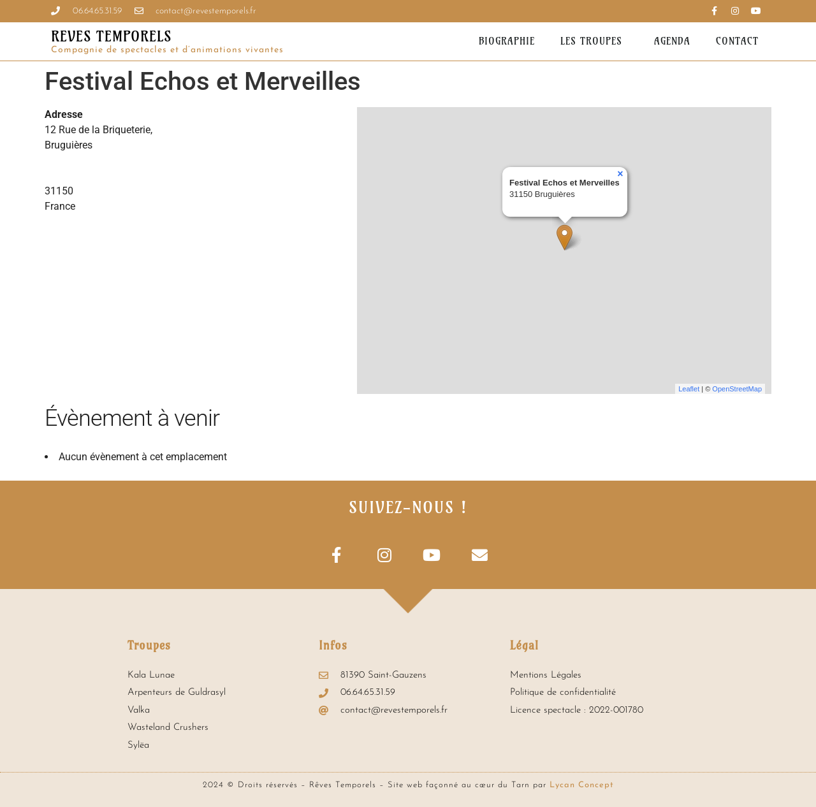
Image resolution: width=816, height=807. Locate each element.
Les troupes (594, 41)
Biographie (507, 41)
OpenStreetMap (737, 389)
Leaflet (688, 389)
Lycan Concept (582, 785)
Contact (737, 41)
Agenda (672, 41)
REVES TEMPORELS (111, 36)
